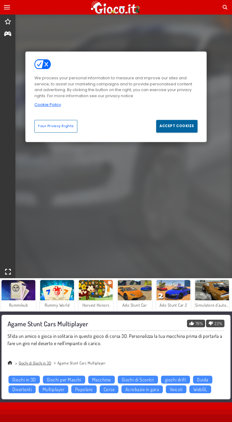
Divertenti (22, 389)
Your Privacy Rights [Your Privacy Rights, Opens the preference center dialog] (56, 126)
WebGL (200, 389)
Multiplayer (53, 389)
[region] (116, 96)
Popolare (84, 389)
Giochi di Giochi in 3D (35, 363)
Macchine (101, 380)
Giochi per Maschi (64, 380)
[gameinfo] (7, 34)
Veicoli (176, 389)
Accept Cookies (177, 126)
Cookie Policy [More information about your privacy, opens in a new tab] (47, 104)
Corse (109, 389)
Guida (202, 380)
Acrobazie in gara (142, 389)
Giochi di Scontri (138, 380)
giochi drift (175, 380)
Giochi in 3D (24, 380)
